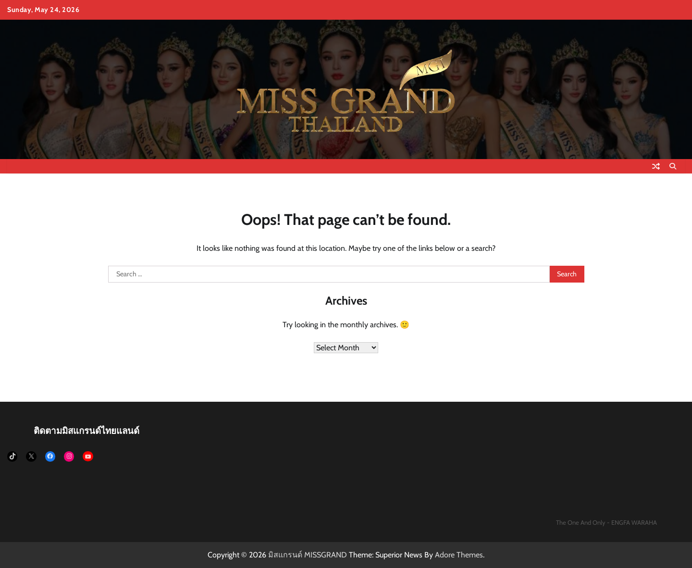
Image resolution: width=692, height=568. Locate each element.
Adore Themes (459, 554)
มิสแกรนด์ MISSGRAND (307, 554)
